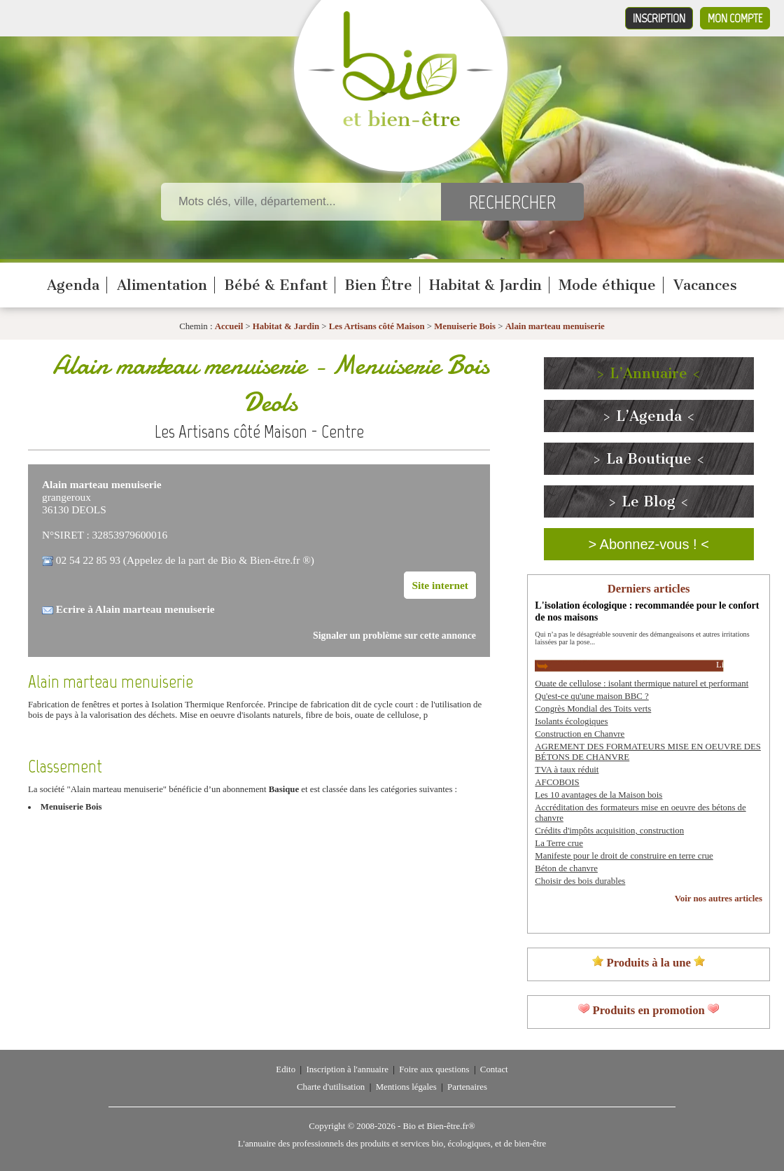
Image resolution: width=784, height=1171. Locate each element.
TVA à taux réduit (566, 770)
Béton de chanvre (566, 868)
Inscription (659, 18)
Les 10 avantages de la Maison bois (598, 795)
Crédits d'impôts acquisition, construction (609, 831)
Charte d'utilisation (331, 1087)
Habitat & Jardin (485, 285)
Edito (285, 1069)
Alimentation (162, 285)
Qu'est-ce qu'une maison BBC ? (591, 696)
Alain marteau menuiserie (555, 326)
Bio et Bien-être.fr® (438, 1126)
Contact (494, 1069)
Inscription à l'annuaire (347, 1069)
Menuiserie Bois (465, 326)
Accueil (229, 326)
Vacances (705, 285)
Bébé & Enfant (276, 285)
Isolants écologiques (571, 721)
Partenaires (467, 1087)
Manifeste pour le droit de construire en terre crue (624, 856)
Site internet (440, 585)
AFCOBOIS (557, 782)
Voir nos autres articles (718, 898)
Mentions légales (406, 1087)
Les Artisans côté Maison (377, 326)
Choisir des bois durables (580, 881)
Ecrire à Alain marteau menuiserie (135, 609)
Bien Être (378, 285)
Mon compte (735, 18)
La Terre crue (559, 843)
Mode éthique (607, 285)
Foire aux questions (434, 1069)
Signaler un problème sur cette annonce (394, 635)
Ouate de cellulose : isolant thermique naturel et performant (641, 683)
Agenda (73, 285)
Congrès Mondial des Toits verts (593, 709)
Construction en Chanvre (579, 734)
